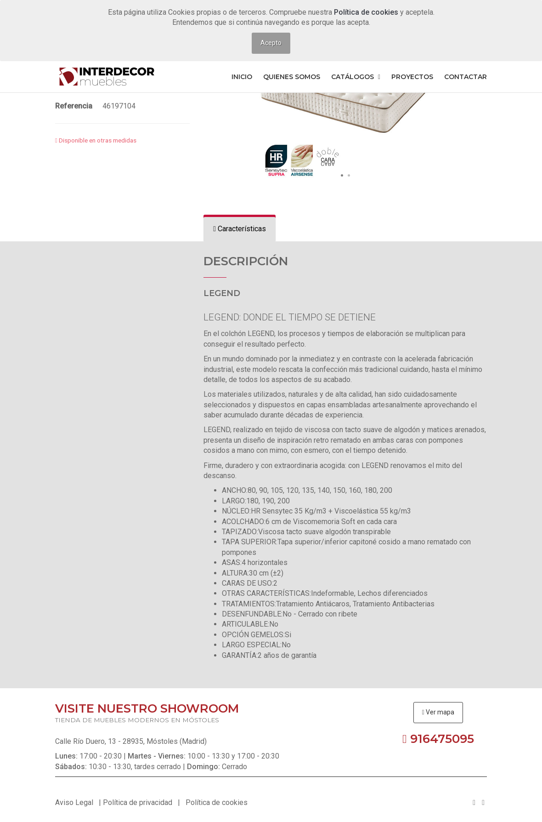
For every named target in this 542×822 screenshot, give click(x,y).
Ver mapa (438, 712)
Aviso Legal (74, 802)
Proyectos (412, 77)
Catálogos (355, 77)
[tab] (239, 229)
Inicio (241, 77)
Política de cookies (367, 12)
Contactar (465, 77)
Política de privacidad (137, 802)
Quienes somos (291, 77)
